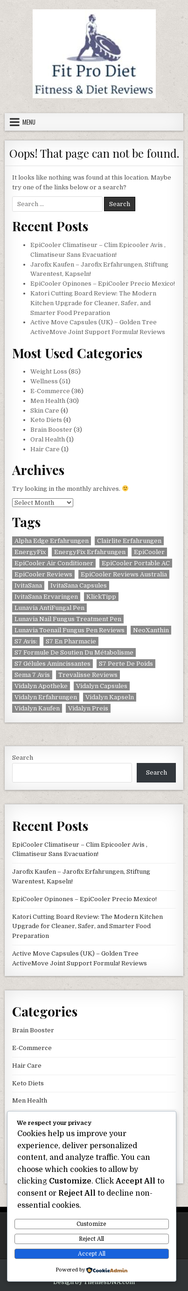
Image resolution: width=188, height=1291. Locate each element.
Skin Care (44, 410)
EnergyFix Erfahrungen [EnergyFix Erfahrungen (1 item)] (89, 552)
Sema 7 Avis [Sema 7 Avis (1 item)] (32, 674)
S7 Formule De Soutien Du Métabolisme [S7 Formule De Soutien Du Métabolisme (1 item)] (73, 652)
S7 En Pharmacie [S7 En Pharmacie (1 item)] (71, 641)
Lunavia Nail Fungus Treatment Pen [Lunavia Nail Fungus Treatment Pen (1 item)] (67, 618)
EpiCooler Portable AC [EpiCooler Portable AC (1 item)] (136, 563)
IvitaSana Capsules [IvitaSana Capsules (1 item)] (78, 585)
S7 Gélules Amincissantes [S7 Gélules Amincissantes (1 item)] (52, 663)
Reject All (91, 1239)
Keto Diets (46, 419)
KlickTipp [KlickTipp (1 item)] (101, 596)
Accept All (91, 1254)
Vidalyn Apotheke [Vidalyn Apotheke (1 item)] (41, 685)
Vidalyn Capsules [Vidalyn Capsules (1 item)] (101, 685)
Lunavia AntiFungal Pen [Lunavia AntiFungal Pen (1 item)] (49, 607)
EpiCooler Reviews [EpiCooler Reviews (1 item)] (43, 574)
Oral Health (47, 439)
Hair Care (45, 449)
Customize (91, 1224)
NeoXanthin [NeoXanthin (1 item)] (151, 630)
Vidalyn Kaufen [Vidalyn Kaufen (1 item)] (37, 708)
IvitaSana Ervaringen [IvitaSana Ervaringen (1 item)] (46, 596)
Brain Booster (51, 429)
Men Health (47, 400)
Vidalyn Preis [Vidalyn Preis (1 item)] (88, 708)
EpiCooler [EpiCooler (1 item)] (149, 552)
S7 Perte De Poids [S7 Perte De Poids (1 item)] (126, 663)
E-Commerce (50, 391)
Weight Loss (48, 371)
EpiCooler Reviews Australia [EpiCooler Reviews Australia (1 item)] (124, 574)
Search (22, 757)
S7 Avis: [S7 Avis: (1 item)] (25, 641)
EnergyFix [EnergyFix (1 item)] (30, 552)
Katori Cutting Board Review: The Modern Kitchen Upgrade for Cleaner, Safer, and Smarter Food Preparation (93, 303)
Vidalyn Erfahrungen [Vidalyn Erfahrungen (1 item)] (45, 697)
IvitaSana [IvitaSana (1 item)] (28, 585)
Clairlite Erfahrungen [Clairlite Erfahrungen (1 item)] (129, 540)
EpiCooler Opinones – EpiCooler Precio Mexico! (102, 283)
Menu (28, 122)
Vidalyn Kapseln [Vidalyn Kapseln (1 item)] (109, 697)
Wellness (44, 381)
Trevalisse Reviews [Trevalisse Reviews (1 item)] (88, 674)
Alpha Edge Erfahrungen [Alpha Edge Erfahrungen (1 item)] (51, 540)
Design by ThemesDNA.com (94, 1282)
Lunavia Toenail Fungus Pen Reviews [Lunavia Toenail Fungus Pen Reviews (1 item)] (69, 630)
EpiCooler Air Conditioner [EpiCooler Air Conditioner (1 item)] (53, 563)
